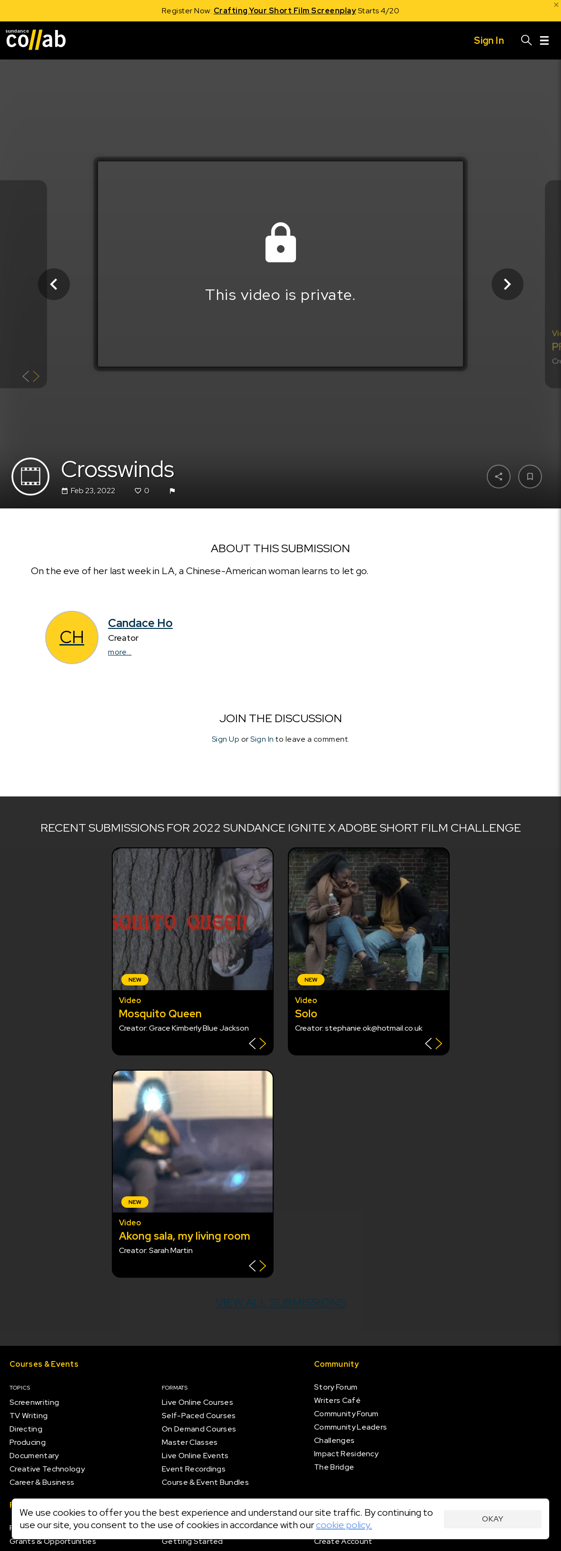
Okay (492, 1519)
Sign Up (226, 740)
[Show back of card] (31, 377)
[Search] (526, 40)
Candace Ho (140, 623)
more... (120, 652)
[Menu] (544, 40)
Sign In (262, 740)
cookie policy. (344, 1525)
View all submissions (280, 1302)
